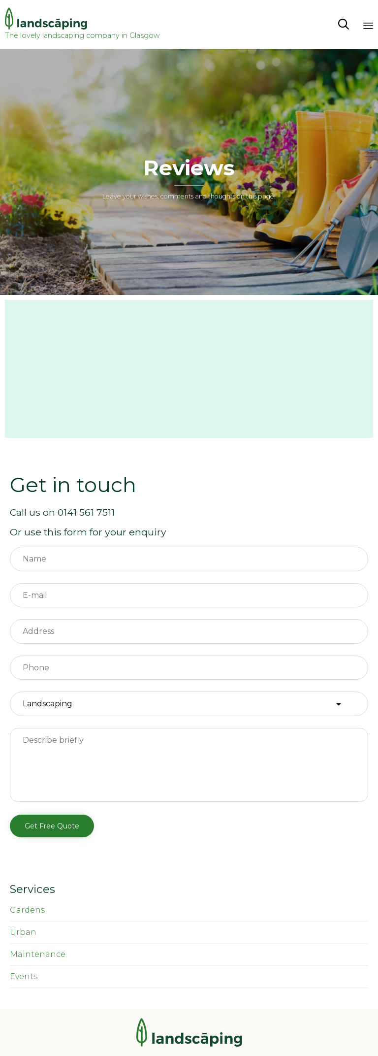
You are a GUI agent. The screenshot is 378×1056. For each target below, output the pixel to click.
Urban (23, 932)
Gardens (27, 910)
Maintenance (37, 954)
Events (23, 976)
